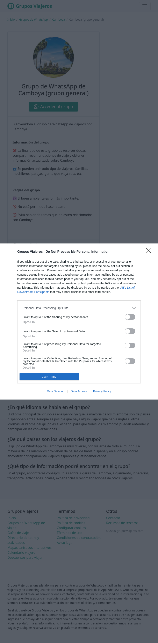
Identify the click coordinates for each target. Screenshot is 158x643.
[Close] (150, 252)
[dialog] (79, 321)
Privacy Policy (102, 391)
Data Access (79, 391)
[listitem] (79, 308)
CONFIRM (49, 376)
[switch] (130, 317)
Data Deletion (55, 391)
